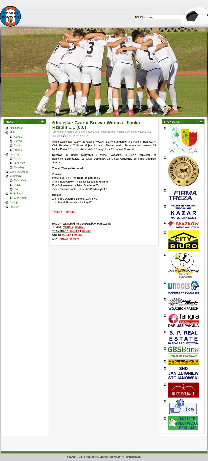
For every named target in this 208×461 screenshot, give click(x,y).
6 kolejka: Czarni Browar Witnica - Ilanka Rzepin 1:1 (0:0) (96, 125)
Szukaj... (140, 17)
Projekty (14, 206)
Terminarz (19, 163)
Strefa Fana (16, 193)
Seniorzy (14, 154)
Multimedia (16, 176)
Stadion (18, 145)
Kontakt (18, 136)
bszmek (56, 135)
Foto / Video (20, 180)
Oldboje (14, 202)
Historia (18, 149)
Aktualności (16, 128)
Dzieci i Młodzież (19, 171)
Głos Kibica (20, 197)
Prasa (17, 184)
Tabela (17, 158)
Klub (12, 132)
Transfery (19, 167)
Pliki (16, 189)
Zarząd (18, 141)
